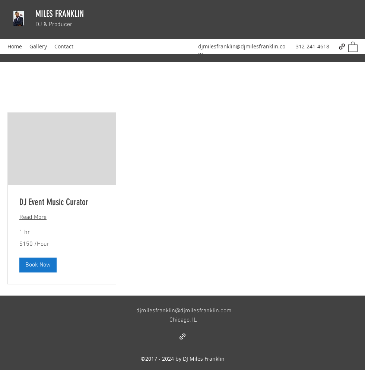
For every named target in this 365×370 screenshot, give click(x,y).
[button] (353, 46)
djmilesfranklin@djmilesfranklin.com (184, 311)
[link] (61, 202)
